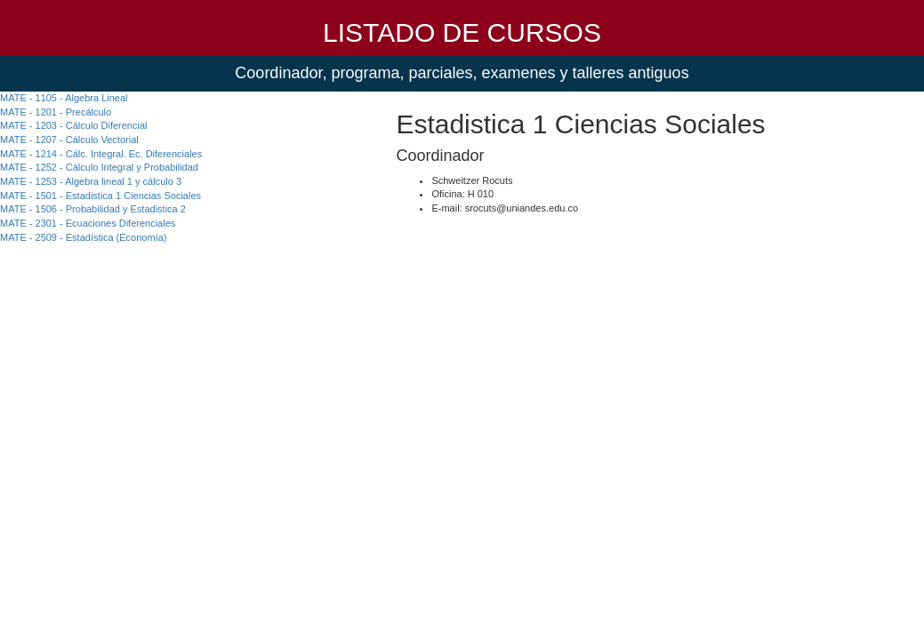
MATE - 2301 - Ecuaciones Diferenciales (87, 223)
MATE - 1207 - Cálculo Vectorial (69, 139)
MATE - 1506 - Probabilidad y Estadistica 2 (93, 209)
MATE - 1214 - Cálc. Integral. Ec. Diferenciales (101, 153)
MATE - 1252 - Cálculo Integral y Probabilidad (99, 167)
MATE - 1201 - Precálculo (55, 112)
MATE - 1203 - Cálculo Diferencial (73, 125)
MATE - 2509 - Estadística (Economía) (83, 237)
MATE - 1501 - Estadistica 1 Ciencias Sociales (100, 195)
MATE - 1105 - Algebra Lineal (63, 97)
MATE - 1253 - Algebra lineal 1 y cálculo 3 (90, 181)
